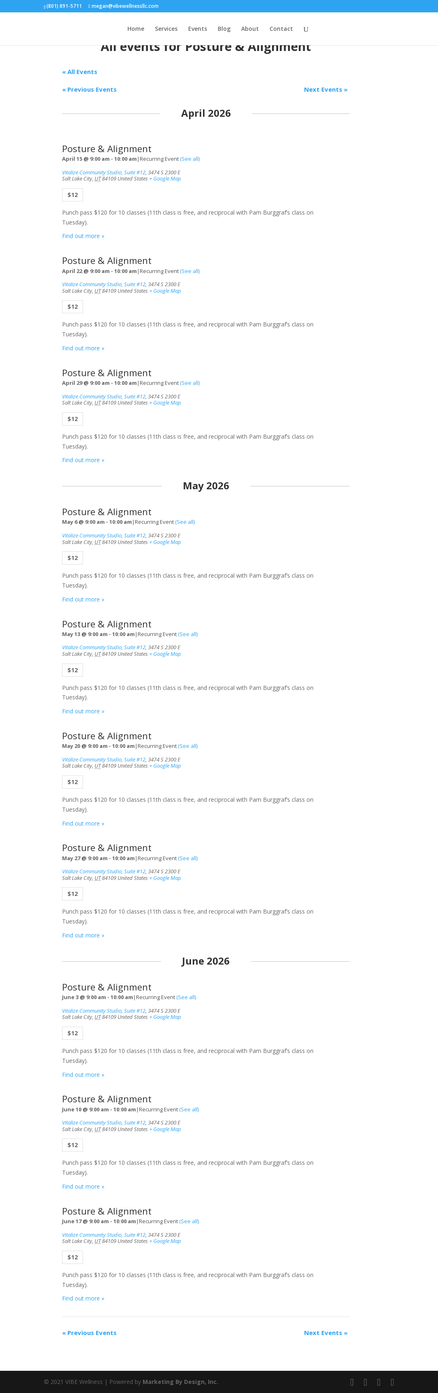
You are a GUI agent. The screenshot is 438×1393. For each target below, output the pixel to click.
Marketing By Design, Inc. (180, 1382)
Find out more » (83, 236)
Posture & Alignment (107, 148)
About (250, 29)
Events (197, 29)
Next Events (326, 89)
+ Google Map (165, 178)
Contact (281, 29)
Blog (224, 29)
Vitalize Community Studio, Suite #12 (103, 172)
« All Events (79, 71)
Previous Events (89, 89)
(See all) (190, 158)
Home (135, 29)
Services (166, 29)
